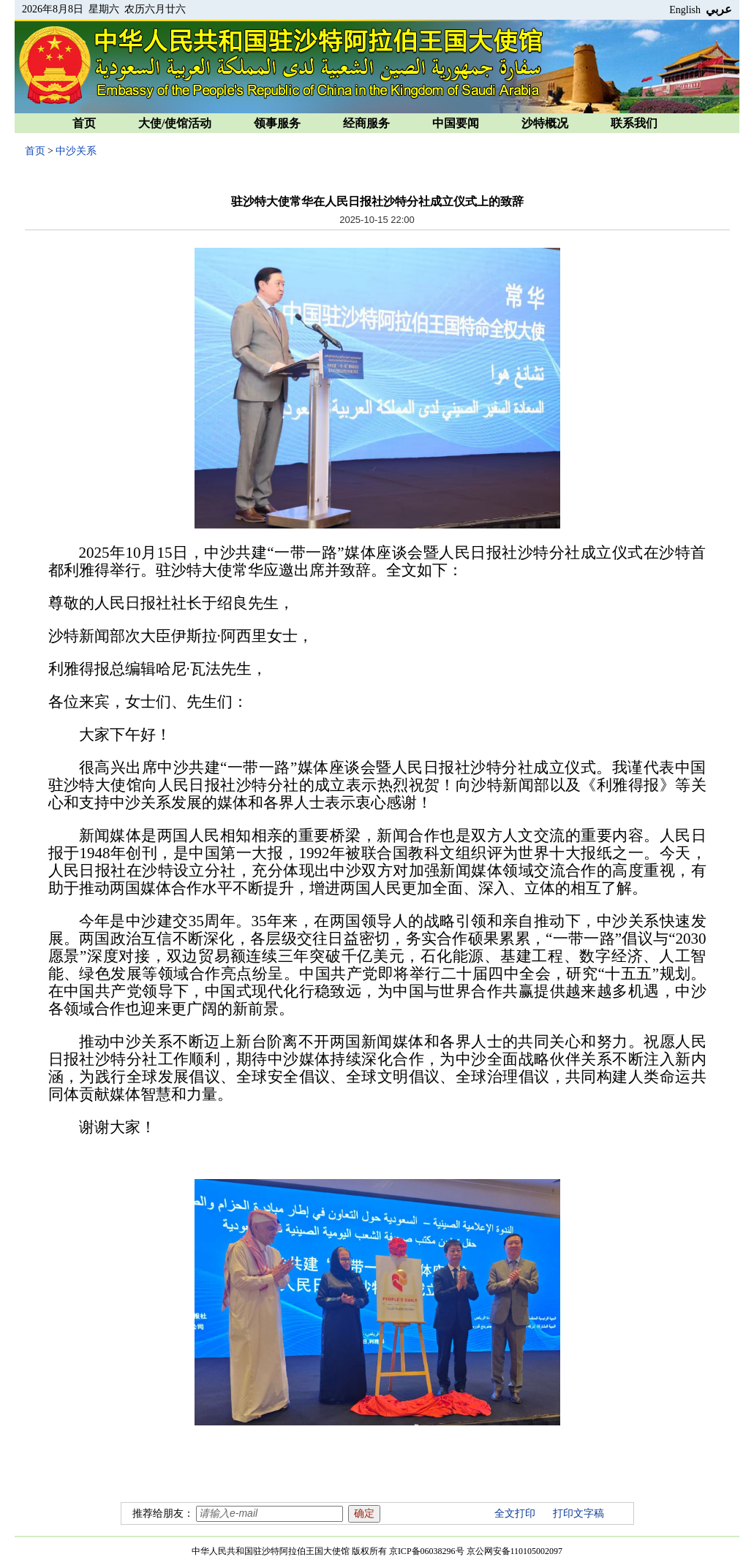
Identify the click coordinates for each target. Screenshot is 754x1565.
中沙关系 (76, 150)
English (685, 9)
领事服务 (277, 123)
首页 (84, 123)
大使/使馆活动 (174, 123)
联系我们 (634, 123)
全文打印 (514, 1513)
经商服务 (366, 123)
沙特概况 (544, 123)
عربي (719, 9)
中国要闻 (455, 123)
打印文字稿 (578, 1513)
